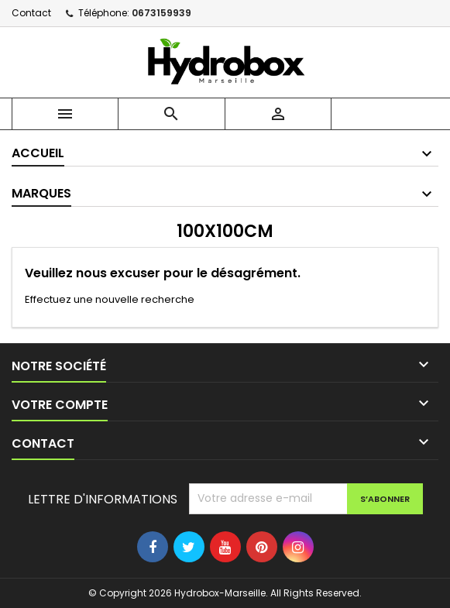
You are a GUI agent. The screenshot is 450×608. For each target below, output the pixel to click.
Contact (31, 12)
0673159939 (161, 12)
